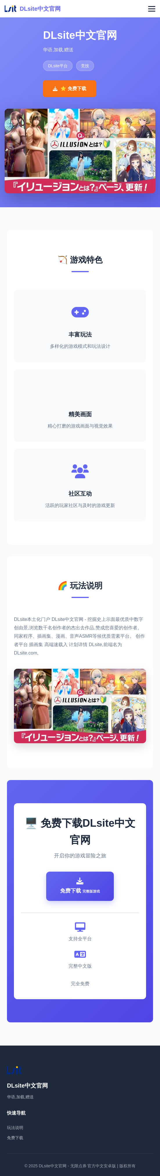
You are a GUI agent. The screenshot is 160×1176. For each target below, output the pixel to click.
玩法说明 (15, 1127)
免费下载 (15, 1137)
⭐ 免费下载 (69, 88)
